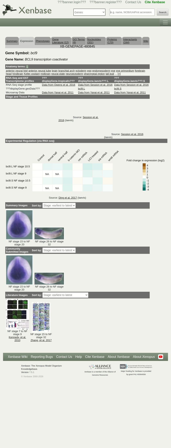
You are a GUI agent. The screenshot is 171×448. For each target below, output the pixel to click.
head (9, 73)
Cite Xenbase (94, 356)
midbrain (45, 73)
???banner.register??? (106, 2)
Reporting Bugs (42, 356)
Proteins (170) (112, 41)
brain (55, 70)
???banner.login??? (72, 2)
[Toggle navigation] (165, 22)
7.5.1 (31, 372)
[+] (119, 73)
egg (89, 70)
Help (78, 356)
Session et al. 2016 (132, 134)
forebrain (140, 70)
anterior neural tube (39, 70)
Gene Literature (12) (60, 41)
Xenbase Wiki (18, 356)
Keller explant (32, 73)
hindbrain (17, 73)
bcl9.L (81, 88)
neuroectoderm (74, 73)
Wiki (145, 41)
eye (113, 70)
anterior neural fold (17, 70)
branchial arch (66, 70)
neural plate (58, 73)
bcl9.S (118, 88)
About (144, 357)
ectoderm (80, 70)
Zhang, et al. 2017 (41, 340)
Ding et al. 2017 (68, 197)
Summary (12, 41)
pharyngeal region (94, 73)
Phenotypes (43, 41)
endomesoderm (101, 70)
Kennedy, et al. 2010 (17, 339)
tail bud (110, 73)
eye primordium (125, 70)
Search (162, 12)
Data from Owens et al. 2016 (58, 84)
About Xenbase (119, 356)
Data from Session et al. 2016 (95, 84)
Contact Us (133, 2)
